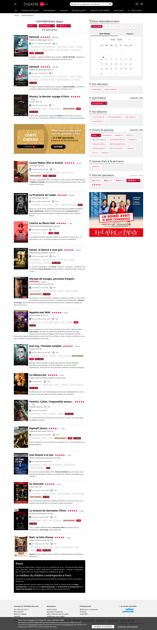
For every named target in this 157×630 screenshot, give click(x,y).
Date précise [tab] (104, 34)
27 (101, 49)
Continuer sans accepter (128, 626)
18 (106, 64)
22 (126, 64)
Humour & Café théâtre (100, 10)
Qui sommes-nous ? (21, 609)
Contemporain (49, 10)
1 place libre (96, 26)
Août (112, 39)
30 (116, 49)
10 (134, 26)
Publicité (83, 612)
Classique (63, 10)
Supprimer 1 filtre (136, 98)
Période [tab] (129, 34)
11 (106, 59)
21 (121, 64)
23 (130, 64)
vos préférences (68, 625)
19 (111, 64)
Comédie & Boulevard (30, 10)
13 (116, 59)
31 (121, 49)
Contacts (17, 616)
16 (130, 59)
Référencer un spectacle (89, 609)
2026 (119, 39)
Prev (103, 39)
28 (106, 49)
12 (111, 59)
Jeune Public (119, 10)
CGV (48, 614)
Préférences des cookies (56, 616)
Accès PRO (84, 614)
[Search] (89, 4)
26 (111, 69)
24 (101, 69)
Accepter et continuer (103, 626)
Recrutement (18, 612)
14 (121, 59)
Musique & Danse (79, 10)
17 (101, 64)
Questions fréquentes (55, 612)
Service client (52, 609)
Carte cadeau (135, 10)
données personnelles (60, 614)
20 (116, 64)
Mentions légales (20, 614)
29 (111, 49)
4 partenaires (33, 625)
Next (129, 39)
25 (106, 69)
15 (126, 59)
